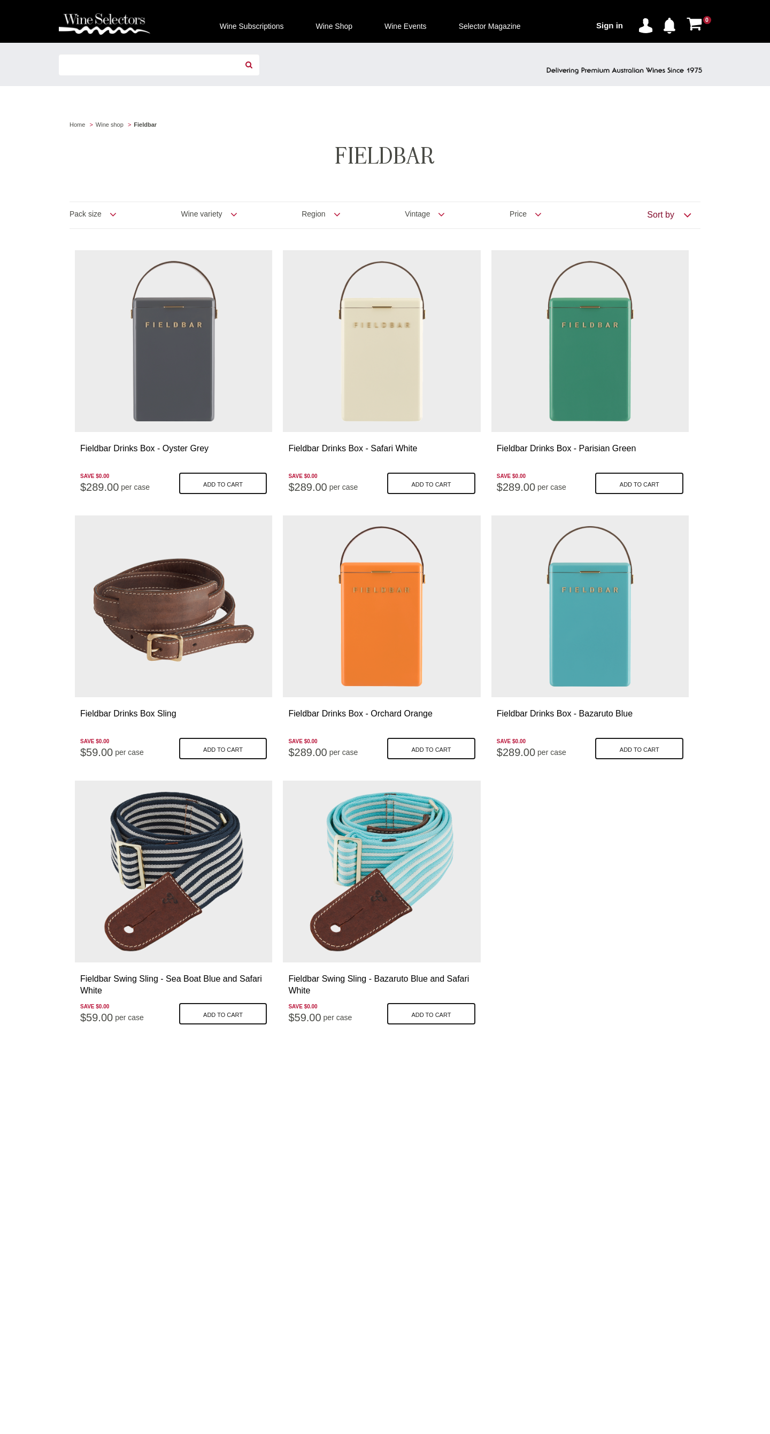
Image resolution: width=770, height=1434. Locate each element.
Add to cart (223, 484)
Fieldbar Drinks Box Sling (128, 713)
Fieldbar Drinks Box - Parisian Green (566, 448)
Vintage (417, 214)
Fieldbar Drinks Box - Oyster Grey (144, 448)
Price (518, 214)
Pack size (86, 214)
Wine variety (201, 214)
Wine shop (110, 124)
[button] (672, 23)
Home (77, 124)
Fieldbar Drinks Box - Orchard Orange (360, 713)
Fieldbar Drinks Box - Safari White (352, 448)
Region (313, 214)
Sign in (609, 25)
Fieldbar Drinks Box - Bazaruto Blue (565, 713)
